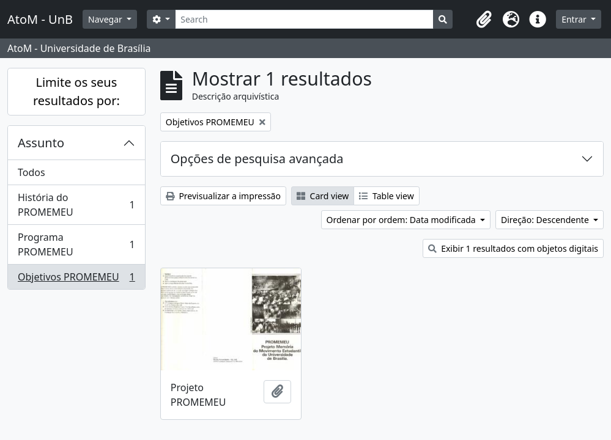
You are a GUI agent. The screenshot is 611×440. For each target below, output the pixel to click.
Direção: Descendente (546, 220)
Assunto (41, 142)
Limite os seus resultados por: (76, 91)
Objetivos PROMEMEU (76, 279)
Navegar (106, 19)
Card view (323, 196)
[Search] (304, 19)
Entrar (574, 19)
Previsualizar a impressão (223, 196)
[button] (483, 19)
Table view (386, 196)
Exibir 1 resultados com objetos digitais (513, 248)
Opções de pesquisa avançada (257, 158)
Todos (31, 172)
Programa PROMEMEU (76, 244)
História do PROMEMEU (76, 205)
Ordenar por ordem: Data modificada (402, 220)
